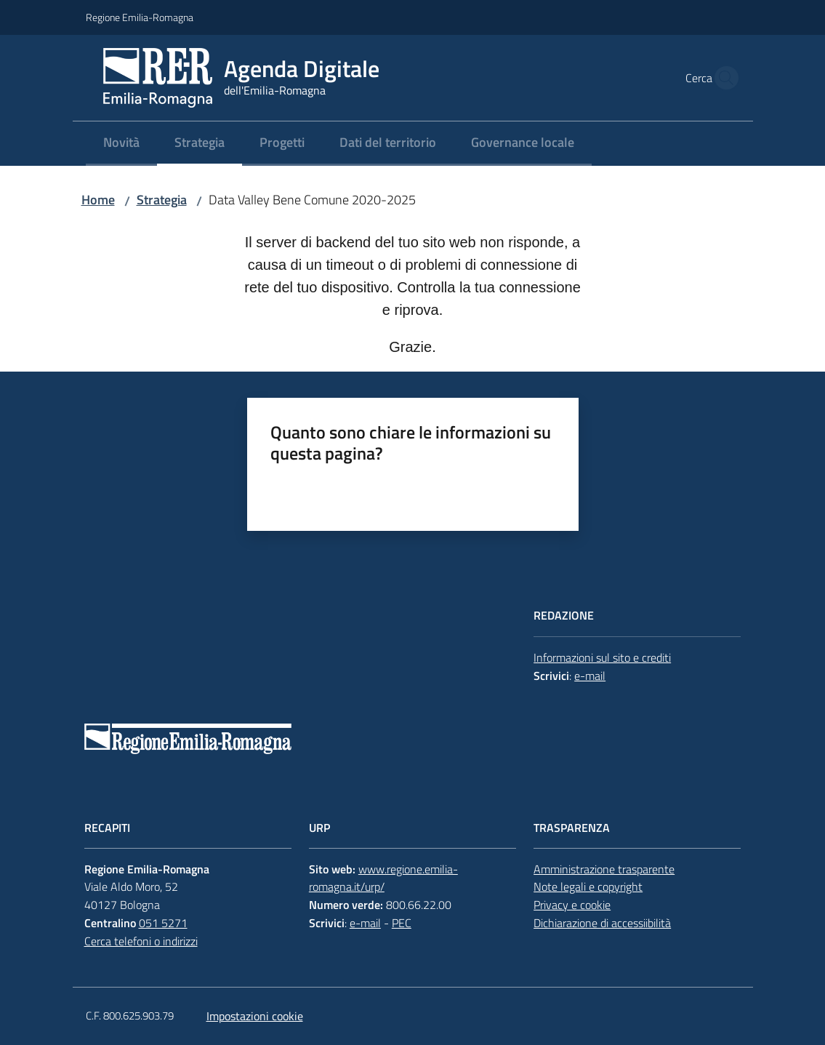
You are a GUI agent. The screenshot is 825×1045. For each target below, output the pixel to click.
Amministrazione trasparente (604, 869)
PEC (401, 923)
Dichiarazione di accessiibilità (602, 923)
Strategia (162, 199)
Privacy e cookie (572, 904)
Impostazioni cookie (254, 1016)
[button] (722, 77)
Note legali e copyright (588, 886)
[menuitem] (121, 143)
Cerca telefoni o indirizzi (141, 941)
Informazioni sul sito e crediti (602, 657)
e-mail (589, 675)
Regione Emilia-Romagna (139, 17)
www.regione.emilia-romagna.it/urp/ (383, 878)
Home (98, 199)
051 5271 (163, 923)
